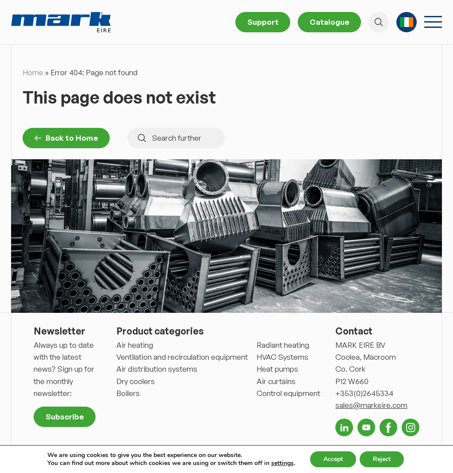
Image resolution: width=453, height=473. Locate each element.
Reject (382, 459)
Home (33, 72)
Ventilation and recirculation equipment (182, 356)
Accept (333, 459)
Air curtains (276, 381)
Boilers (128, 393)
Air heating (134, 345)
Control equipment (288, 393)
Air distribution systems (156, 368)
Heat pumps (277, 368)
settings (282, 463)
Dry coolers (135, 381)
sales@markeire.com (371, 405)
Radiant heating (283, 345)
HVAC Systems (282, 356)
